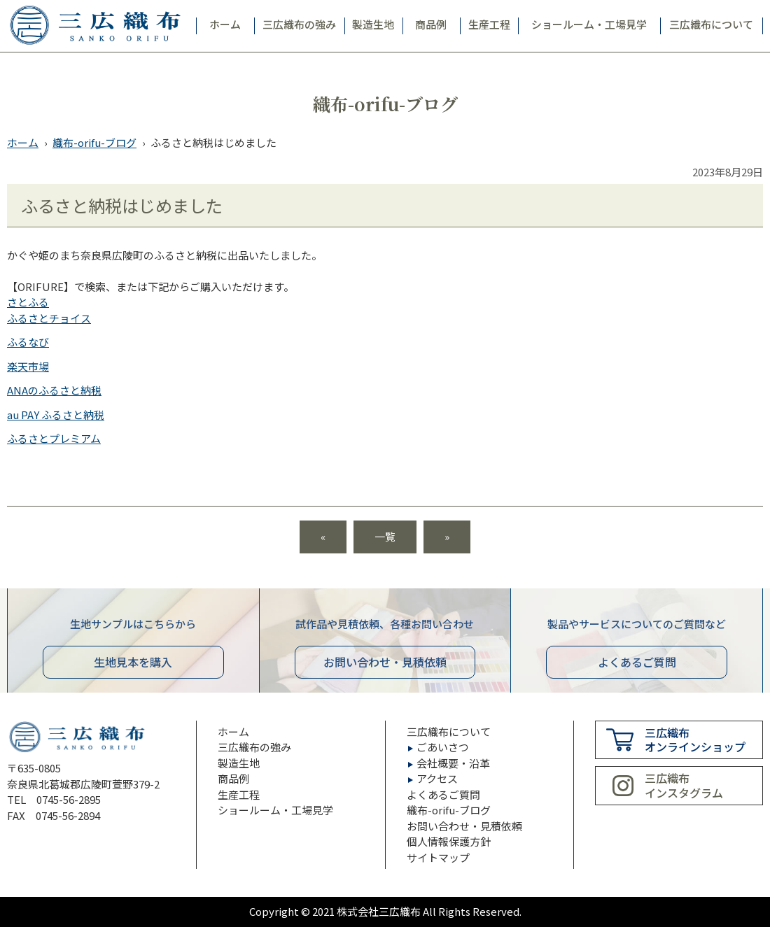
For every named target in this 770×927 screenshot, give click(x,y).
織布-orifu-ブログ (94, 142)
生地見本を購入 (133, 661)
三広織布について (711, 24)
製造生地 (373, 24)
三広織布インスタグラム (684, 785)
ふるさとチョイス (49, 318)
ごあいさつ (442, 747)
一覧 (385, 536)
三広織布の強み (299, 24)
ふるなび (28, 341)
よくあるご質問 (637, 661)
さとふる (28, 302)
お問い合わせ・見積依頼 (464, 826)
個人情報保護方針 (449, 841)
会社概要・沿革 (453, 763)
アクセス (437, 778)
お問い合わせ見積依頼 (385, 661)
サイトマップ (438, 857)
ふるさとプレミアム (54, 438)
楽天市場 (28, 366)
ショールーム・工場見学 (589, 24)
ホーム (225, 24)
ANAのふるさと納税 (54, 390)
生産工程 (489, 24)
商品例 (431, 24)
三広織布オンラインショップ (695, 740)
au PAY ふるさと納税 (55, 414)
